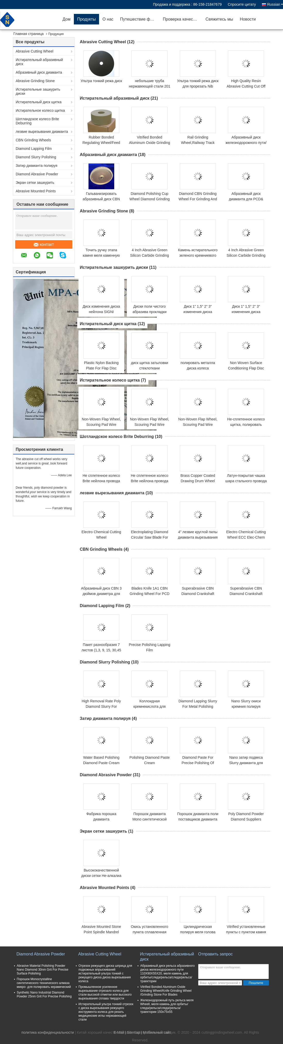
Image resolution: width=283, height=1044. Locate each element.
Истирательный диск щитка (38, 102)
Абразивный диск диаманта (39, 72)
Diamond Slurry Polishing (36, 157)
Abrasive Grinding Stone (35, 81)
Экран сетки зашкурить (35, 182)
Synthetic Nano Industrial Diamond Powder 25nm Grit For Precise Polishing (44, 994)
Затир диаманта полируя (36, 165)
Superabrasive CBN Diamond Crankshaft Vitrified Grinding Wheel (198, 593)
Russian (275, 4)
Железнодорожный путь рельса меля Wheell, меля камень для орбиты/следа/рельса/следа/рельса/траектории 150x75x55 (166, 1006)
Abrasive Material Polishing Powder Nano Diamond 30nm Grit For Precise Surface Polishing (42, 969)
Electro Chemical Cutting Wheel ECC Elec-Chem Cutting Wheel (246, 537)
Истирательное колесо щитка (40, 110)
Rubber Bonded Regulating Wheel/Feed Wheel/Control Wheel (101, 142)
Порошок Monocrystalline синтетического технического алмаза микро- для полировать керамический (44, 983)
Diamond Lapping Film (34, 148)
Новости (248, 19)
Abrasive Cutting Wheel (34, 51)
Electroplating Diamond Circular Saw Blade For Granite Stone (149, 537)
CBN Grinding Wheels (33, 140)
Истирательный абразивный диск (39, 62)
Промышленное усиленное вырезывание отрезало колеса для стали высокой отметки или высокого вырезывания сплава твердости (105, 992)
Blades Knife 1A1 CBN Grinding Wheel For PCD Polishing (150, 593)
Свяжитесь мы (219, 19)
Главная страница (28, 34)
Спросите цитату (242, 4)
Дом (66, 19)
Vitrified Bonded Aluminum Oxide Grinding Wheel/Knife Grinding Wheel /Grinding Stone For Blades (165, 990)
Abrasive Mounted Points (36, 191)
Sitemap (133, 1032)
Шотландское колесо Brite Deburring (37, 121)
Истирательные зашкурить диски (38, 91)
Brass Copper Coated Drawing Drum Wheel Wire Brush (197, 480)
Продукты (86, 19)
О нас (107, 19)
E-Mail (119, 1032)
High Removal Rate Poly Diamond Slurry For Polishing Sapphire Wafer (101, 706)
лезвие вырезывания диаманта (42, 132)
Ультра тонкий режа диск (101, 81)
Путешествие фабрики (140, 19)
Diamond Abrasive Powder (37, 174)
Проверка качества (181, 19)
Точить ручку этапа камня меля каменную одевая (101, 255)
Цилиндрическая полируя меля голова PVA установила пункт (197, 932)
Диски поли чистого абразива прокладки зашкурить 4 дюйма (149, 311)
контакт (44, 244)
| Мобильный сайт (156, 1032)
